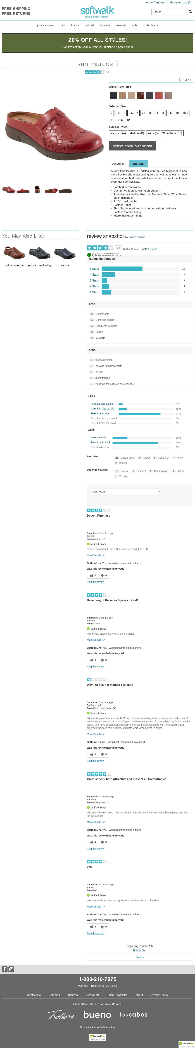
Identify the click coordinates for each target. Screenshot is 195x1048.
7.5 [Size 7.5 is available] (144, 113)
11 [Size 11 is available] (112, 120)
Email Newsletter (117, 995)
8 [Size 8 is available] (150, 113)
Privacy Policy (159, 995)
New (63, 25)
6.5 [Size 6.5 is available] (131, 113)
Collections (150, 25)
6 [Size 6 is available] (124, 113)
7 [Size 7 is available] (137, 113)
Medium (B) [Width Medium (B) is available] (137, 133)
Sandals (104, 25)
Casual (89, 25)
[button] (187, 1044)
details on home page (118, 47)
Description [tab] (119, 163)
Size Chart (92, 995)
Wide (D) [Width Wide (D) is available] (153, 133)
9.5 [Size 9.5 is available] (170, 113)
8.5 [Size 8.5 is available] (157, 113)
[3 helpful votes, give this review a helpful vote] (92, 660)
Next (140, 957)
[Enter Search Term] (169, 12)
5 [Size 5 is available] (111, 113)
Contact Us (34, 995)
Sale (135, 25)
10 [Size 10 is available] (177, 113)
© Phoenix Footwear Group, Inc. (97, 1027)
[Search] (190, 12)
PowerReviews (137, 237)
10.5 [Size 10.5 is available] (185, 113)
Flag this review (95, 581)
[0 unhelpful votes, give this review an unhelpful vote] (103, 575)
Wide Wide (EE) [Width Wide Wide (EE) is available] (172, 133)
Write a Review (149, 249)
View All (121, 25)
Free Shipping (16, 8)
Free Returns (16, 13)
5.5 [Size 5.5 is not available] (118, 113)
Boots (75, 25)
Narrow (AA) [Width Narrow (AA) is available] (118, 133)
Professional (45, 25)
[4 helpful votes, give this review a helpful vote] (92, 842)
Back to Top (139, 950)
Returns (73, 995)
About (139, 995)
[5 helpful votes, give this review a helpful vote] (92, 754)
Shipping (54, 995)
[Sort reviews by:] (125, 491)
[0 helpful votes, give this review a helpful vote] (92, 575)
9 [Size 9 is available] (163, 113)
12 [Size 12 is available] (128, 120)
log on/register (155, 2)
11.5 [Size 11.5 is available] (120, 120)
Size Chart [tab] (138, 163)
